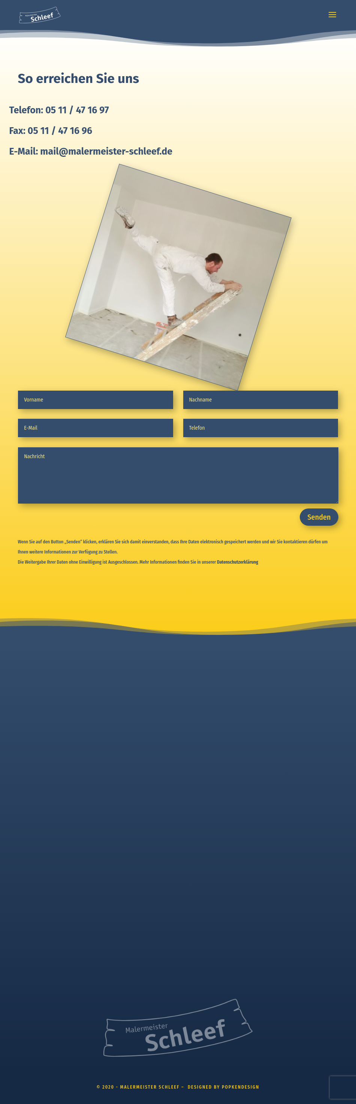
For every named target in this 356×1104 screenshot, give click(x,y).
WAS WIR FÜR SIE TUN (42, 687)
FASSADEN (29, 716)
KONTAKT (28, 790)
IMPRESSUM (200, 672)
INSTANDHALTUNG (38, 746)
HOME (24, 672)
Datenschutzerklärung (237, 562)
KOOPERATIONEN (37, 761)
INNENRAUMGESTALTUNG (46, 702)
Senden (319, 517)
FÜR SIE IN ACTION (39, 775)
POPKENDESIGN (35, 831)
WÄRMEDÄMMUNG (38, 731)
